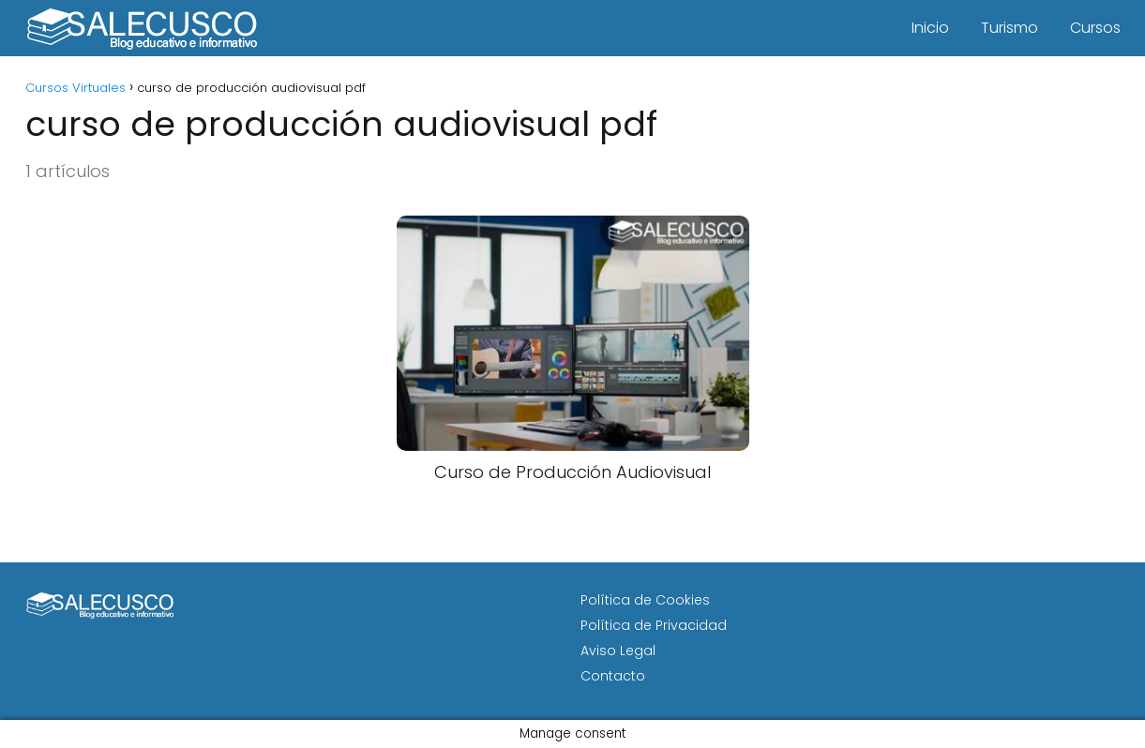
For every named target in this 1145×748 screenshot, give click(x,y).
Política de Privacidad (653, 625)
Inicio (930, 27)
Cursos (1095, 27)
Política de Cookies (645, 600)
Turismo (1009, 27)
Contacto (612, 675)
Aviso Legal (617, 650)
